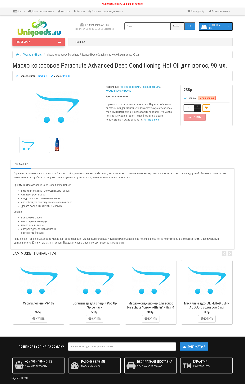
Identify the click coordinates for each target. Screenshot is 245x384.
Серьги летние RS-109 (38, 303)
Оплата (19, 11)
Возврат (79, 11)
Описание (21, 164)
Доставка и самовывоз (41, 11)
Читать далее (151, 119)
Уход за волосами (129, 86)
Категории (38, 42)
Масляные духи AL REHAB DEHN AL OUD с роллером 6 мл (206, 305)
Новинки (80, 42)
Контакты (64, 11)
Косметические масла (118, 90)
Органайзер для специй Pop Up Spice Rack (95, 305)
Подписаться (194, 346)
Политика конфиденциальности (105, 11)
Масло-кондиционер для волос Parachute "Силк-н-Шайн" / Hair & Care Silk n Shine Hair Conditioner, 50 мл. (150, 309)
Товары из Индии (150, 86)
